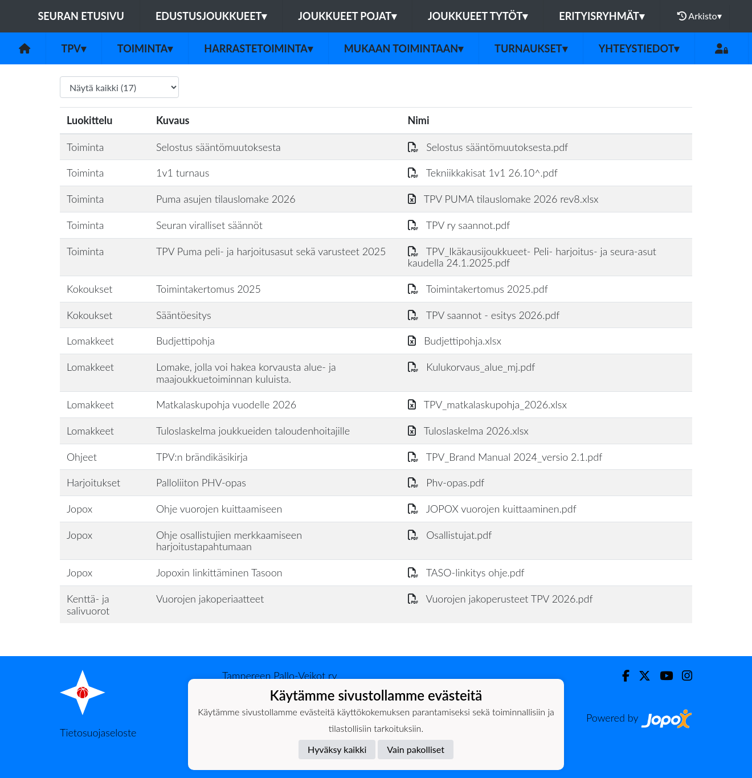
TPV (74, 48)
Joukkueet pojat (347, 16)
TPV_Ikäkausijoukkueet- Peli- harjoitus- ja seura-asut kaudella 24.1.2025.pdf (532, 257)
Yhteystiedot (639, 48)
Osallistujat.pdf (450, 535)
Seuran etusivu (81, 16)
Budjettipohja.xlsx (454, 340)
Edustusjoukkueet (211, 16)
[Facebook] (621, 676)
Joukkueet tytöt (478, 16)
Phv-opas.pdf (446, 482)
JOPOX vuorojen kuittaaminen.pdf (492, 508)
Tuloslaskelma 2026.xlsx (468, 430)
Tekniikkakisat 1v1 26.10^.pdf (483, 172)
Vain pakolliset (415, 749)
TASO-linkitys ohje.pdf (466, 572)
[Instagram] (682, 676)
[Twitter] (640, 676)
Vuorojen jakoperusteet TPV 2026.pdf (500, 598)
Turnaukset (530, 48)
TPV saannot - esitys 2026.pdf (484, 315)
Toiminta (145, 48)
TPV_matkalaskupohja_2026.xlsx (487, 404)
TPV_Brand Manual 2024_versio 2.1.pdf (505, 457)
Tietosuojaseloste (98, 732)
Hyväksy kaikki (337, 749)
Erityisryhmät (601, 16)
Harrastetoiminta (258, 48)
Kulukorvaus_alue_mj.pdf (472, 367)
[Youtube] (662, 676)
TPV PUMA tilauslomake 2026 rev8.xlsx (503, 199)
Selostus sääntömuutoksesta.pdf (488, 147)
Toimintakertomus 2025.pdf (478, 288)
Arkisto (699, 16)
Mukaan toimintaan (403, 48)
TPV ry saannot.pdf (459, 225)
